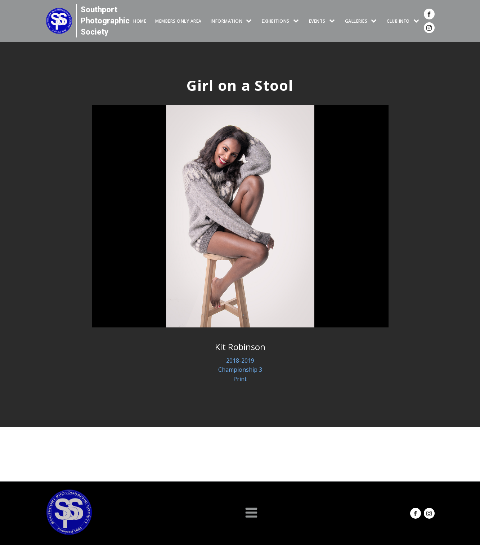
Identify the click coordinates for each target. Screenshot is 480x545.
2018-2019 (240, 361)
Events (317, 21)
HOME (139, 21)
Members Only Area (178, 21)
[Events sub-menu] (333, 21)
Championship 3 (240, 370)
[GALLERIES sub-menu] (375, 21)
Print (240, 379)
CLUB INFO (398, 21)
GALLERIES (356, 21)
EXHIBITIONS (276, 21)
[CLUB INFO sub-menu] (417, 21)
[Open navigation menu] (251, 513)
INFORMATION (227, 21)
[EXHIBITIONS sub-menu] (297, 21)
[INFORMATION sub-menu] (250, 21)
